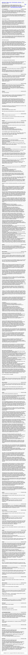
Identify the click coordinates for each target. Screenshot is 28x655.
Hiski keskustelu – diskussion (16, 2)
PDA (25, 4)
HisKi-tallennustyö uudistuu (16, 7)
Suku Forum (4, 2)
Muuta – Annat (9, 2)
